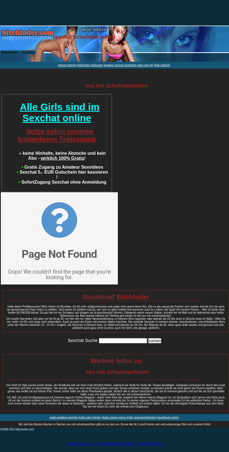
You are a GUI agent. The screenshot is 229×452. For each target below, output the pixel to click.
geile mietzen (162, 65)
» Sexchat (18, 52)
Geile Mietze (110, 444)
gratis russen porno (114, 417)
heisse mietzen (67, 65)
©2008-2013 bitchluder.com (17, 429)
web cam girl (145, 65)
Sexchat (71, 444)
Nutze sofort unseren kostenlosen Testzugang (57, 135)
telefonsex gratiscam (90, 65)
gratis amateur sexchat (64, 417)
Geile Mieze (128, 444)
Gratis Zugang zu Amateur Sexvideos (62, 167)
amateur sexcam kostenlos (120, 65)
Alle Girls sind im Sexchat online (59, 112)
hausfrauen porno (168, 417)
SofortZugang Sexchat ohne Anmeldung (62, 182)
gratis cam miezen (89, 417)
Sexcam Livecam (89, 444)
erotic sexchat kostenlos (141, 417)
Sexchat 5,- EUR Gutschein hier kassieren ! (62, 174)
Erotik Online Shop (150, 444)
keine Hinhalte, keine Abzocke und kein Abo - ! (62, 156)
